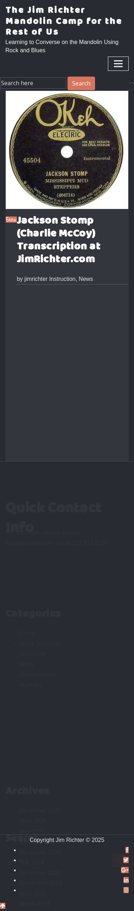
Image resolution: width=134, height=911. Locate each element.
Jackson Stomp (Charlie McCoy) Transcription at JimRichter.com (58, 240)
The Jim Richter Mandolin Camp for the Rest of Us (63, 21)
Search (81, 83)
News (86, 279)
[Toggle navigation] (118, 64)
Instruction (62, 279)
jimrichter (32, 279)
